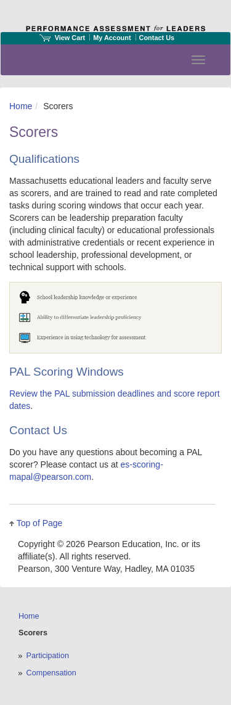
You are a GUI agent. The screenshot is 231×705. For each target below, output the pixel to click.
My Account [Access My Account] (112, 37)
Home (20, 106)
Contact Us (157, 37)
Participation (47, 655)
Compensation (51, 673)
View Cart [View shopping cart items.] (62, 37)
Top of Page (40, 523)
